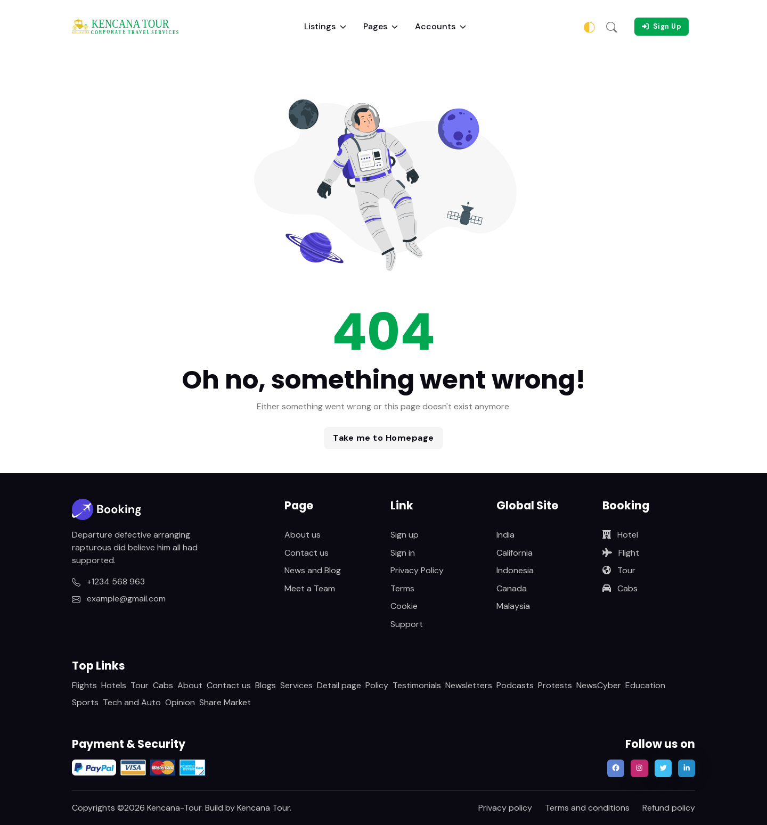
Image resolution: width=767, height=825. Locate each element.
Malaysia (513, 606)
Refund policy (668, 807)
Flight (620, 552)
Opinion (180, 702)
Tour (618, 570)
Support (406, 624)
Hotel (620, 534)
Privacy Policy (417, 570)
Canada (511, 588)
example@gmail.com (119, 598)
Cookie (404, 606)
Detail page (339, 685)
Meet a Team (309, 588)
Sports (85, 702)
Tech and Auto (132, 702)
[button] (612, 26)
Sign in (402, 552)
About (189, 685)
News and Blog (312, 570)
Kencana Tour (263, 807)
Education (645, 685)
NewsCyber (598, 685)
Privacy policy (505, 807)
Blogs (265, 685)
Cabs (620, 588)
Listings (325, 26)
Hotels (113, 685)
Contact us (306, 552)
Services (296, 685)
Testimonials (417, 685)
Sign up (404, 534)
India (505, 534)
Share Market (225, 702)
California (514, 552)
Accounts (440, 26)
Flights (84, 685)
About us (302, 534)
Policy (376, 685)
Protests (555, 685)
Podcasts (515, 685)
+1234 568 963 (108, 581)
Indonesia (515, 570)
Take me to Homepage (383, 437)
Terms (402, 588)
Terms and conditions (587, 807)
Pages (380, 26)
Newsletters (468, 685)
